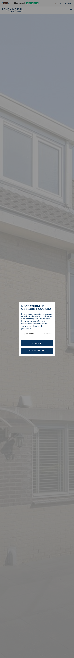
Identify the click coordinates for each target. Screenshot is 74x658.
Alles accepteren (37, 351)
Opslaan (37, 343)
